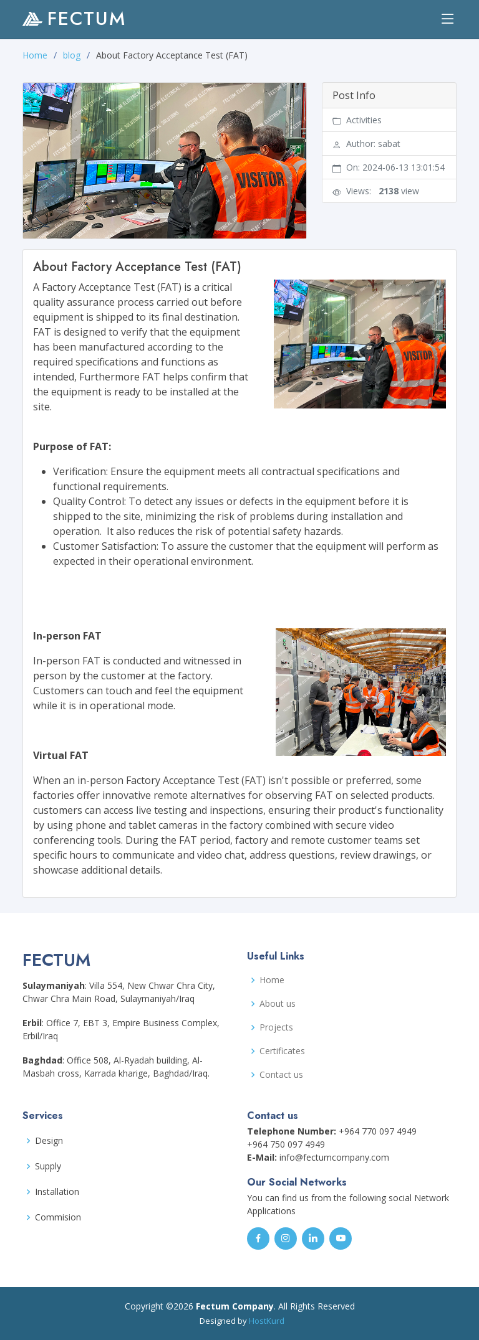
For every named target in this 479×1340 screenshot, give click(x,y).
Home (34, 55)
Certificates (282, 1051)
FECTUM (74, 18)
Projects (276, 1027)
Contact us (281, 1074)
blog (71, 55)
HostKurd (266, 1320)
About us (277, 1003)
